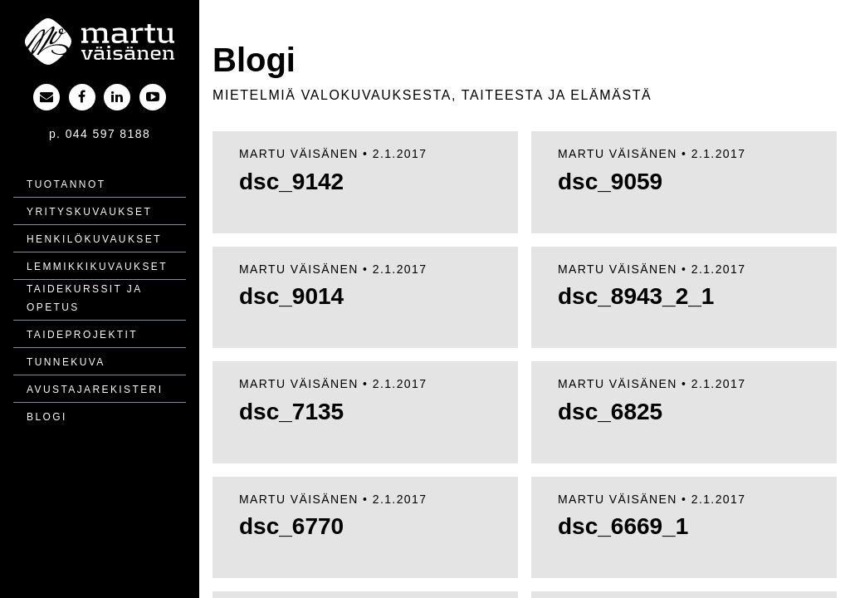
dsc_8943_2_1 (636, 296)
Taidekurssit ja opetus (84, 298)
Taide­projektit (82, 335)
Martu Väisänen (299, 153)
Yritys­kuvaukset (89, 212)
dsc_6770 (291, 526)
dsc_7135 (291, 411)
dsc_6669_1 (623, 526)
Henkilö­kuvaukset (94, 239)
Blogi (47, 417)
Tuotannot (66, 184)
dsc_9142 (291, 181)
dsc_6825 (610, 411)
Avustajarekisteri (95, 389)
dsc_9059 (610, 181)
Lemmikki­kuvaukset (97, 266)
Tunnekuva (66, 362)
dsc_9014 (291, 296)
